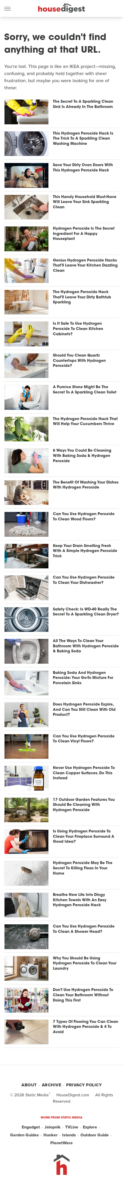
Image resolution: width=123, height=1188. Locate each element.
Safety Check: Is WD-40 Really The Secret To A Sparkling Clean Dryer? (86, 612)
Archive (51, 1085)
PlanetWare (61, 1143)
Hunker (50, 1135)
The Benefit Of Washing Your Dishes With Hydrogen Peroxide (86, 485)
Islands (69, 1135)
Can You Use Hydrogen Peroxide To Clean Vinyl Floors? (84, 739)
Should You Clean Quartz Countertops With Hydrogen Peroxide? (79, 361)
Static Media (37, 1095)
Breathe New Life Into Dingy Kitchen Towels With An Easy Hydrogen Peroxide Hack (79, 900)
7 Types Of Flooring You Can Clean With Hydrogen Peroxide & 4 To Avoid (85, 1027)
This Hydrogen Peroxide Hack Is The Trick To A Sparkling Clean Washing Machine (83, 139)
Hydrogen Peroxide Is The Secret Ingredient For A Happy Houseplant (84, 234)
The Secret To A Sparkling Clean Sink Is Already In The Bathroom (83, 104)
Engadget (31, 1127)
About (29, 1085)
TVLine (71, 1127)
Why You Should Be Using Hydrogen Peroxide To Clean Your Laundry (84, 964)
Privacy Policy (84, 1085)
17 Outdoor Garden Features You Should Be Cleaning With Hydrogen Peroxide (84, 805)
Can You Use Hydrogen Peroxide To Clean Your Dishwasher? (84, 580)
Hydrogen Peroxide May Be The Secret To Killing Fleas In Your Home (82, 868)
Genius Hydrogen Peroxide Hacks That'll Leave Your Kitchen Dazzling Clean (85, 266)
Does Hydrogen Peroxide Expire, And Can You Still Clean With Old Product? (84, 710)
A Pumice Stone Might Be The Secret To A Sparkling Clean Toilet (84, 390)
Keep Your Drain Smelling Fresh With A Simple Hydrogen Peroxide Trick (85, 551)
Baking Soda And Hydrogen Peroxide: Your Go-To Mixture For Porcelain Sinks (83, 678)
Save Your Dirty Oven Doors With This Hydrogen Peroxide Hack (83, 167)
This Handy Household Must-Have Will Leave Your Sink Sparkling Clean (84, 202)
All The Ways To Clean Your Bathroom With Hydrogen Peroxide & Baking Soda (86, 646)
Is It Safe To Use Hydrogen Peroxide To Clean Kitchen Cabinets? (78, 329)
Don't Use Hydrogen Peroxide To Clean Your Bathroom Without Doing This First (83, 995)
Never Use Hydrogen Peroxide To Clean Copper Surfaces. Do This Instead (84, 773)
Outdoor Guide (94, 1135)
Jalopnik (52, 1127)
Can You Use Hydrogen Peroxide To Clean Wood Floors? (84, 516)
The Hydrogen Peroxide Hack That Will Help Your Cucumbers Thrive (85, 421)
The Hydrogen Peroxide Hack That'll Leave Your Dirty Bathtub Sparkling (82, 297)
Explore (90, 1127)
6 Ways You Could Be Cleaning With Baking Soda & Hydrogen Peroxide (82, 456)
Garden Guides (24, 1135)
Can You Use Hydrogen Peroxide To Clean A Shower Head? (84, 929)
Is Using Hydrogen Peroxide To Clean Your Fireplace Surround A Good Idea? (83, 837)
